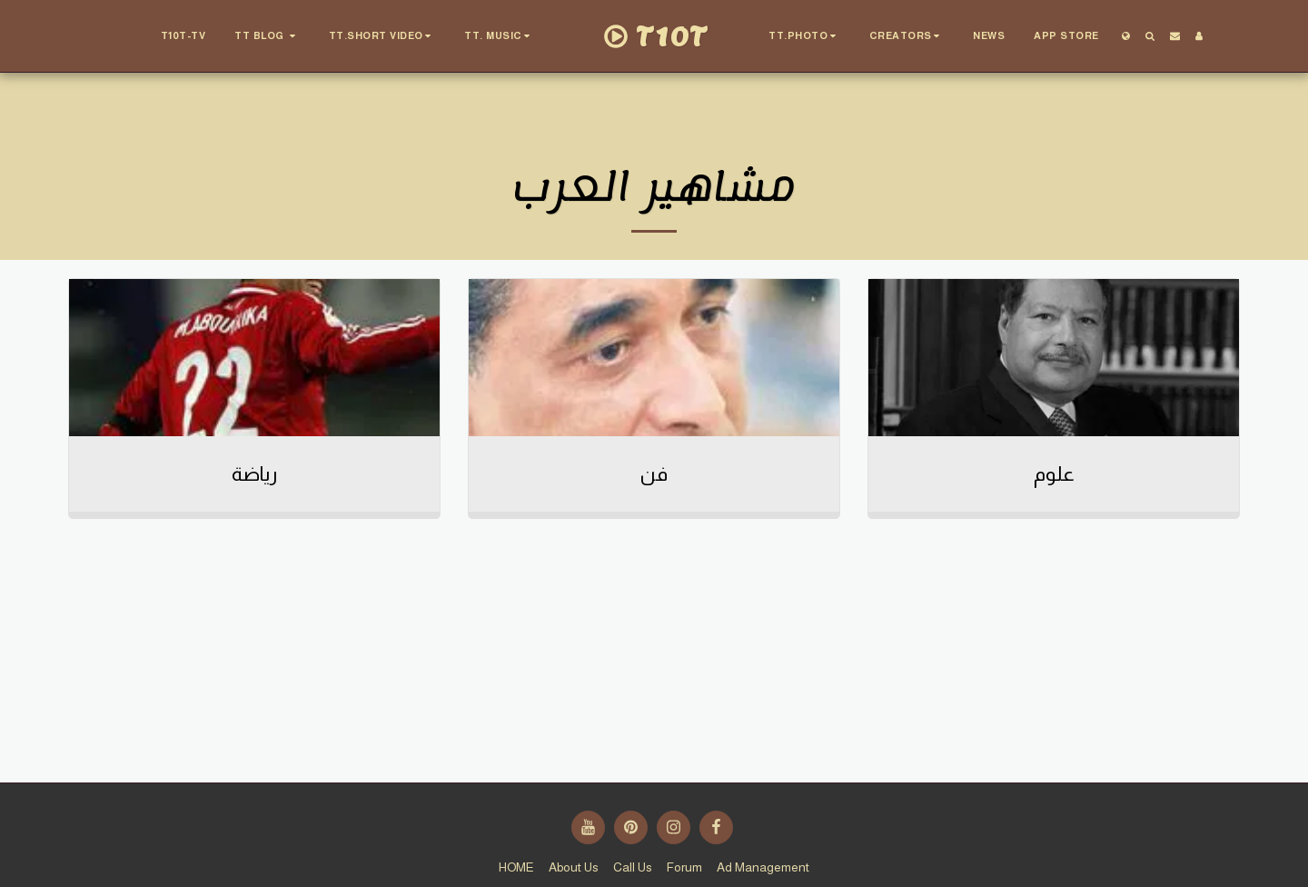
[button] (267, 36)
